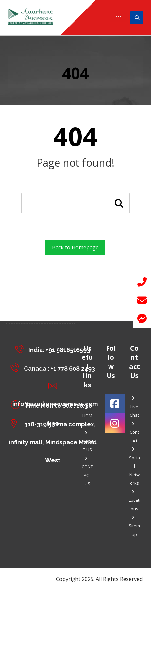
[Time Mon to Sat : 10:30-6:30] (54, 404)
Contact (134, 433)
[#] (115, 403)
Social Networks (134, 466)
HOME (87, 416)
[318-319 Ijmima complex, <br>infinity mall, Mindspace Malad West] (54, 423)
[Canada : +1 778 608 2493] (54, 367)
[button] (142, 318)
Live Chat (134, 407)
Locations (134, 501)
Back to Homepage (75, 247)
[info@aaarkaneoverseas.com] (54, 385)
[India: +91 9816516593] (54, 348)
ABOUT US (87, 442)
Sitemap (134, 526)
